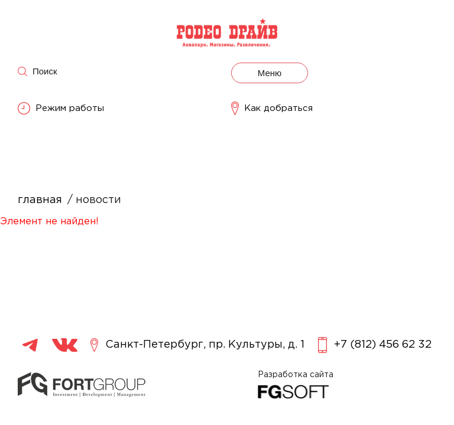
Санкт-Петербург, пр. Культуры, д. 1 (197, 345)
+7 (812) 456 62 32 (375, 345)
